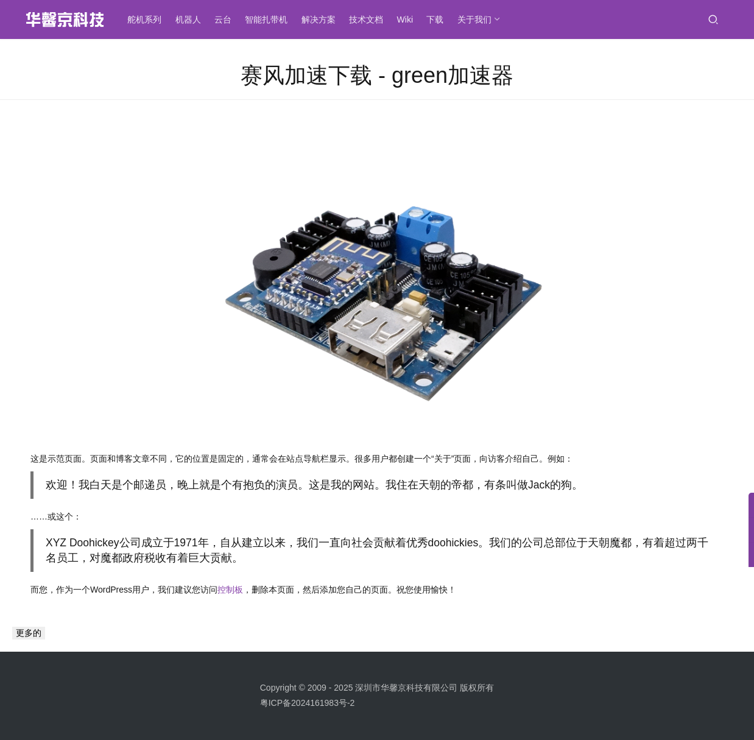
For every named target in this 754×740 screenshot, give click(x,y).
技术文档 (368, 19)
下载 (437, 19)
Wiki (407, 19)
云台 (225, 19)
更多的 (28, 633)
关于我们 (476, 19)
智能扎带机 (268, 19)
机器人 (190, 19)
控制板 (230, 589)
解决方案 (320, 19)
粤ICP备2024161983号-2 (307, 703)
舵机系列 (147, 19)
